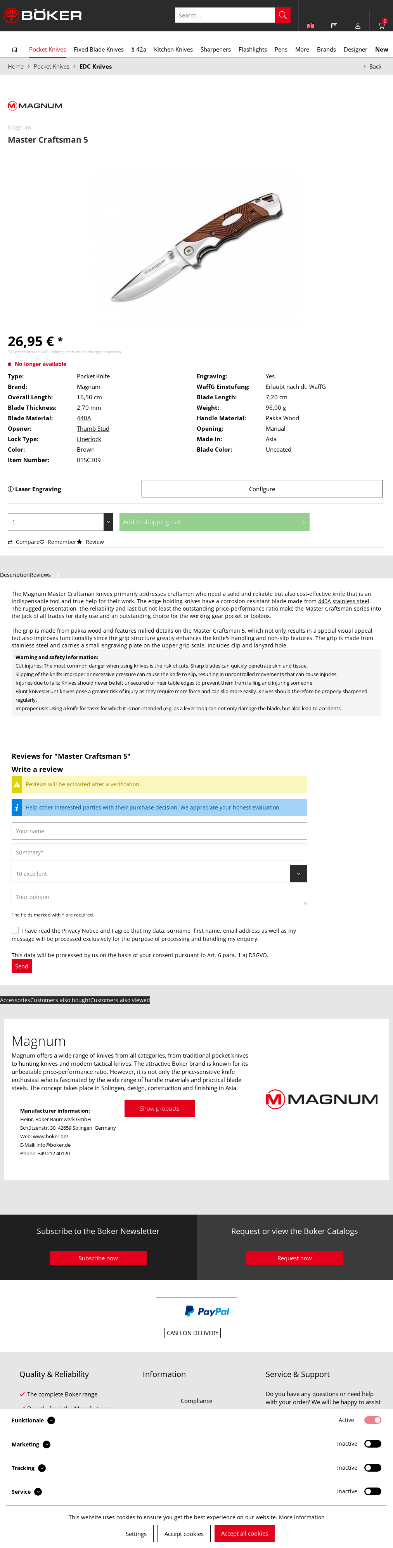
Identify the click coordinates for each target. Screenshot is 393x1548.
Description (15, 574)
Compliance (196, 1401)
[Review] (159, 873)
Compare (24, 541)
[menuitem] (334, 25)
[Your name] (159, 831)
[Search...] (233, 15)
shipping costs (62, 351)
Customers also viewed (120, 1000)
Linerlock (89, 439)
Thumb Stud (93, 428)
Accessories (15, 1000)
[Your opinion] (159, 896)
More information (302, 1517)
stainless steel (350, 601)
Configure (262, 489)
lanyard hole (270, 645)
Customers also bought (60, 1000)
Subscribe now (98, 1258)
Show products (160, 1108)
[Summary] (159, 852)
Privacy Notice (80, 930)
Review (90, 541)
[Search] (283, 15)
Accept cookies (184, 1534)
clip (236, 645)
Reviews (46, 574)
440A (84, 418)
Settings (136, 1534)
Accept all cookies (244, 1533)
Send (21, 966)
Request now (294, 1258)
